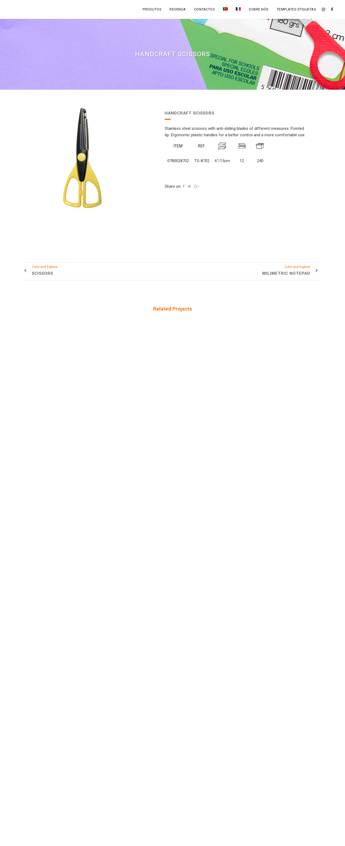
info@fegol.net (115, 773)
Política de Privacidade (195, 839)
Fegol (167, 839)
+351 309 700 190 (117, 783)
